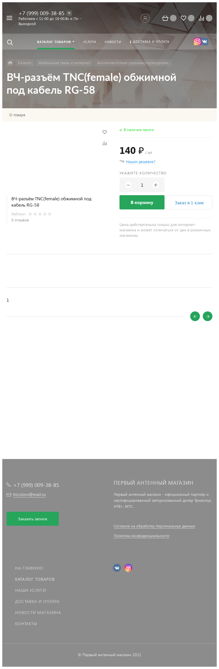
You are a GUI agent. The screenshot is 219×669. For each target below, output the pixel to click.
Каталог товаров (35, 579)
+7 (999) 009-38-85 (41, 13)
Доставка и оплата (37, 601)
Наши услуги (30, 590)
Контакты (26, 623)
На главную (29, 568)
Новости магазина (38, 612)
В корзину (142, 202)
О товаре (17, 115)
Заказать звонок (32, 518)
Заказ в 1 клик (189, 202)
